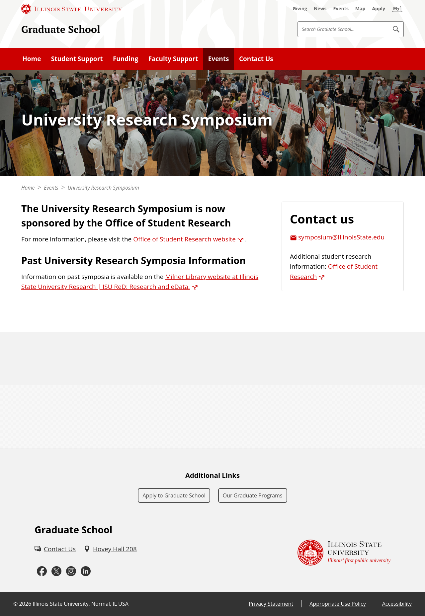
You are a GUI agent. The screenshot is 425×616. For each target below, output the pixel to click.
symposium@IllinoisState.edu (341, 237)
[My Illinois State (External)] (397, 8)
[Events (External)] (341, 8)
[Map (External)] (360, 8)
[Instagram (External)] (71, 571)
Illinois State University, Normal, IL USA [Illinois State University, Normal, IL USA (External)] (80, 603)
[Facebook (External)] (42, 571)
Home (28, 187)
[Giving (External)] (299, 8)
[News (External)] (320, 8)
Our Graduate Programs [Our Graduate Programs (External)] (253, 495)
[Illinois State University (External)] (71, 8)
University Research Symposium (103, 187)
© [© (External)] (15, 603)
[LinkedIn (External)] (85, 571)
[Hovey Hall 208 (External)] (110, 549)
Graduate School (60, 29)
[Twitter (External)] (56, 571)
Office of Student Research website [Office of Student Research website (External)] (184, 239)
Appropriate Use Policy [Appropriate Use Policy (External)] (337, 603)
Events (51, 187)
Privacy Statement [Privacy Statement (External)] (271, 603)
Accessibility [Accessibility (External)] (397, 603)
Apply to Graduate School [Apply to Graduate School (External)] (173, 495)
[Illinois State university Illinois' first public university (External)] (344, 552)
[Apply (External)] (378, 8)
